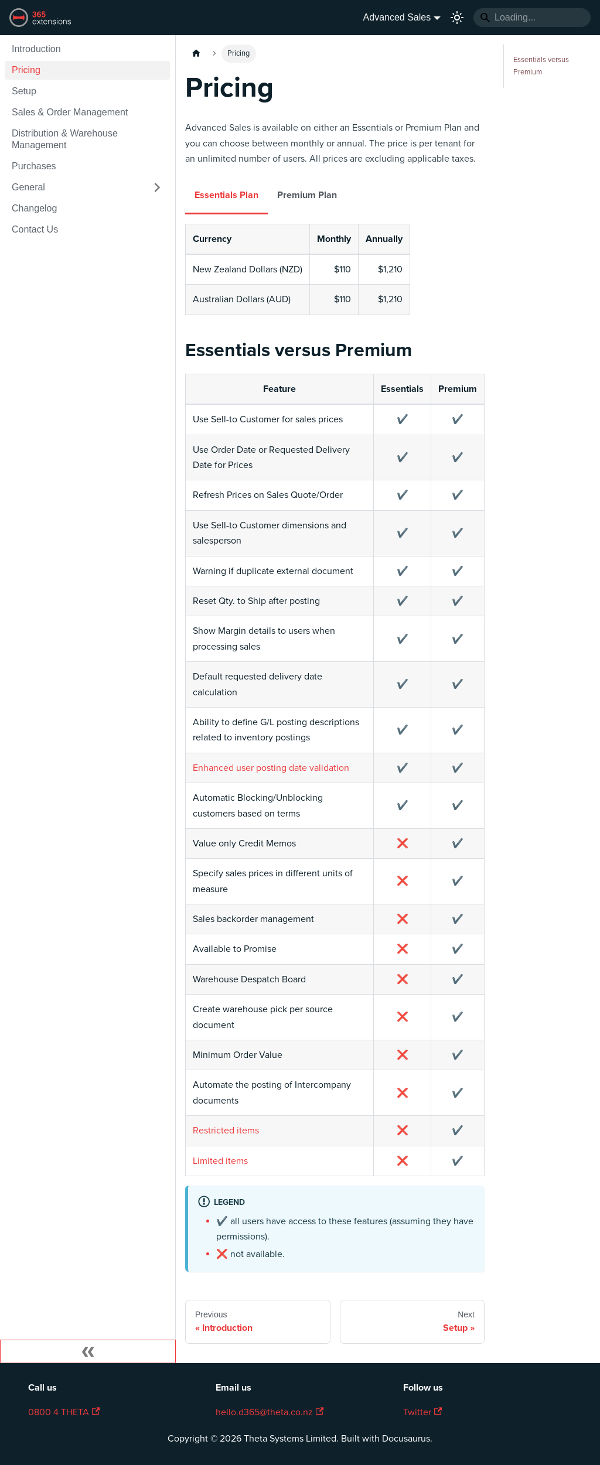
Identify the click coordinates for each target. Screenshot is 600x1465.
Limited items (220, 1161)
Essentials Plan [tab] (226, 195)
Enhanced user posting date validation (271, 768)
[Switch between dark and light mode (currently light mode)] (457, 17)
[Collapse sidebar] (88, 1351)
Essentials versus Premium (541, 66)
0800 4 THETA (64, 1412)
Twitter (422, 1412)
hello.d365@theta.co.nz (269, 1412)
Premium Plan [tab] (307, 195)
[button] (87, 187)
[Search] (532, 17)
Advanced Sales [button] (397, 17)
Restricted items (226, 1130)
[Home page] (196, 54)
